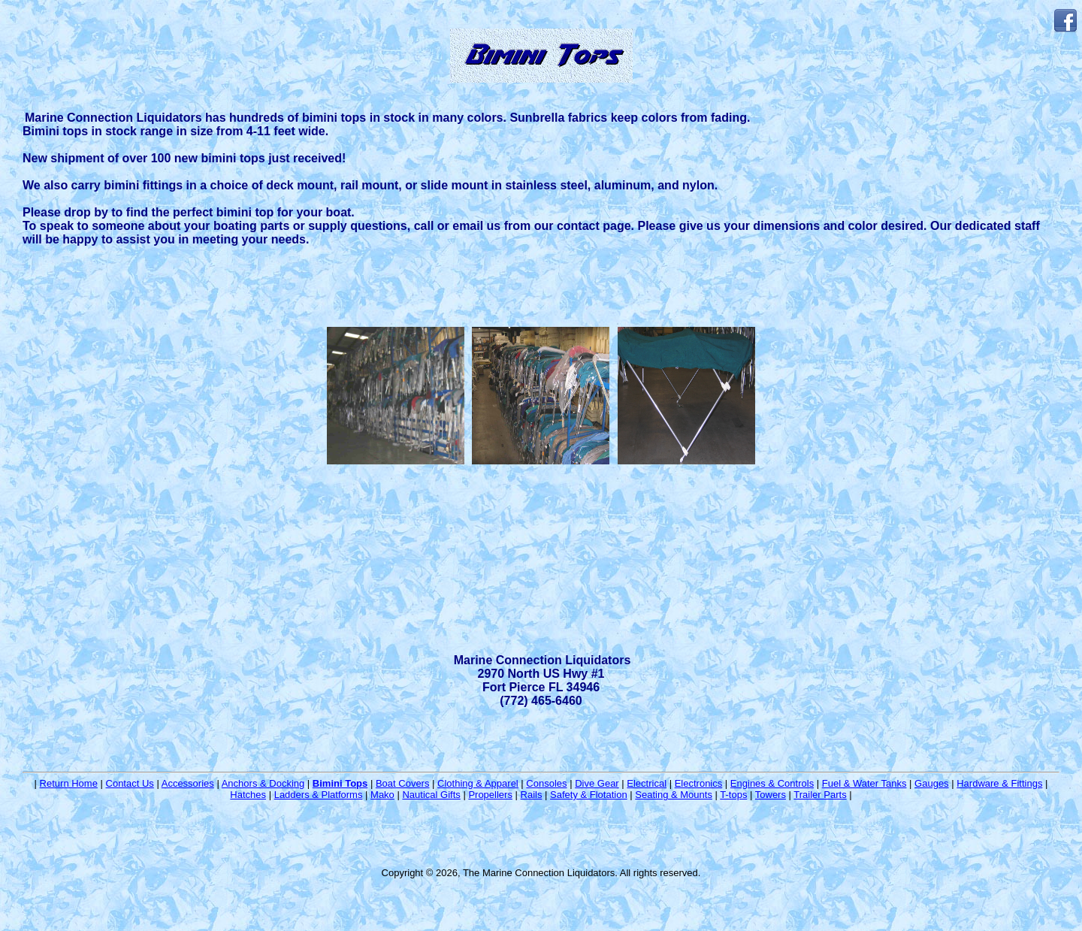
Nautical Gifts (431, 794)
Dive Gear (597, 783)
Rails (532, 794)
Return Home (69, 783)
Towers (770, 794)
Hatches (248, 794)
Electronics (699, 783)
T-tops (733, 794)
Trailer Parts (819, 794)
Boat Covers (403, 783)
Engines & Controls (772, 783)
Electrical (646, 783)
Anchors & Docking (263, 783)
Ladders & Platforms (318, 794)
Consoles (546, 783)
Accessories (188, 783)
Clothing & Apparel (477, 783)
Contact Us (130, 783)
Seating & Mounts (673, 794)
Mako (382, 794)
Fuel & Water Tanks (864, 783)
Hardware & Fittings (999, 783)
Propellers (490, 794)
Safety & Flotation (588, 794)
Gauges (931, 783)
